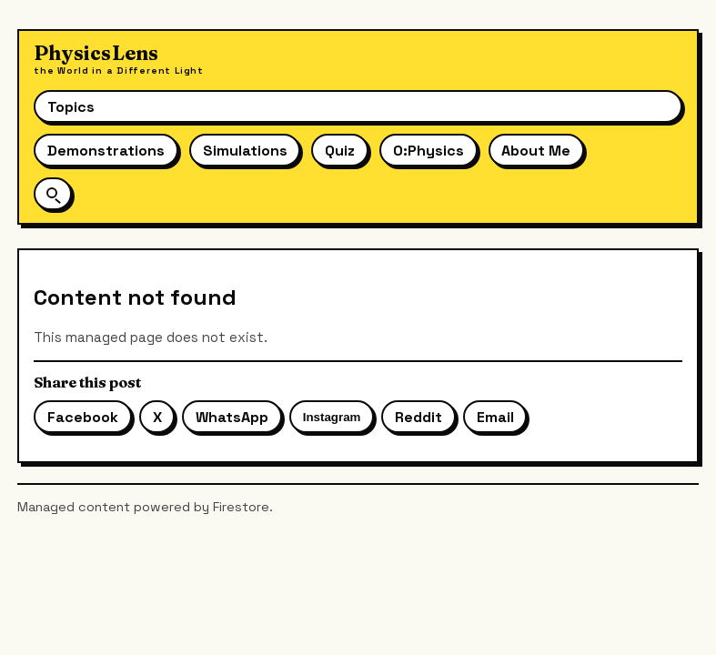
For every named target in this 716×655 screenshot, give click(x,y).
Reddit (418, 417)
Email (495, 417)
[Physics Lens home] (119, 60)
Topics (71, 106)
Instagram (332, 417)
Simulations (245, 150)
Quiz (340, 150)
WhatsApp (232, 417)
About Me (535, 150)
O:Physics (428, 150)
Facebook (82, 417)
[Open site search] (53, 193)
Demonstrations (106, 150)
